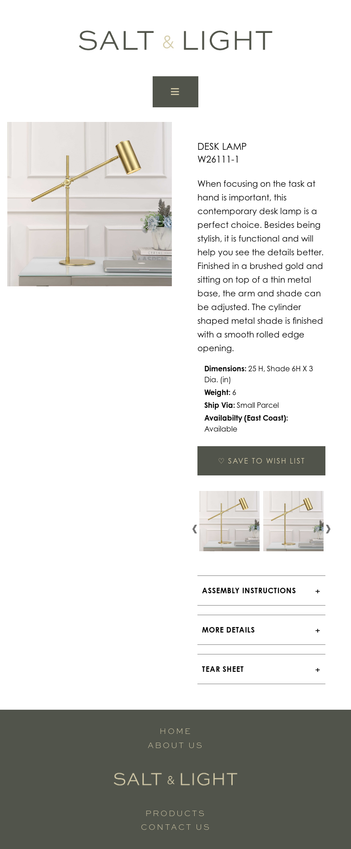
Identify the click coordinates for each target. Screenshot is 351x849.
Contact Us (176, 827)
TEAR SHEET (223, 669)
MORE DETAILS (228, 629)
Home (176, 731)
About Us (175, 745)
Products (175, 813)
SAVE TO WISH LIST (261, 461)
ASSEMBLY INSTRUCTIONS (249, 590)
